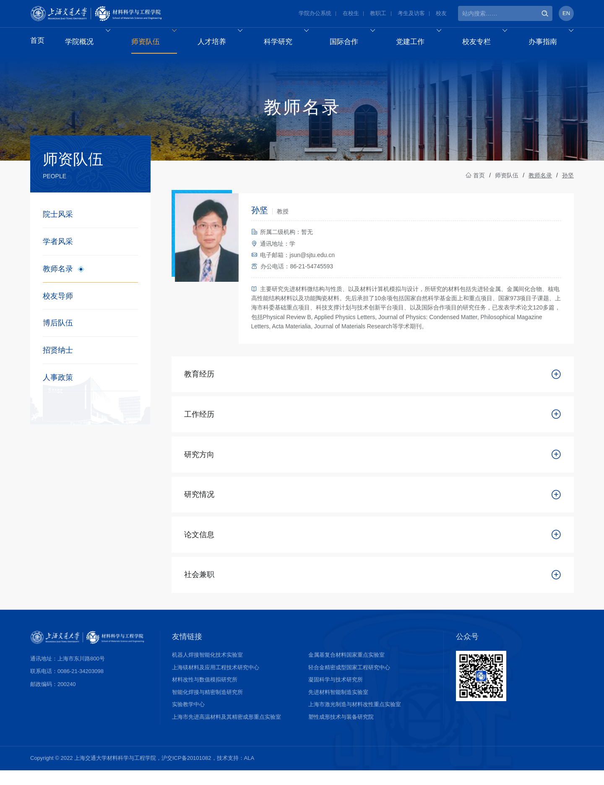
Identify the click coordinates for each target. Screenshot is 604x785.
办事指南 (555, 42)
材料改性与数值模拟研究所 (204, 694)
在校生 (351, 14)
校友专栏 (489, 42)
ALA (249, 772)
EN (566, 14)
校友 (441, 14)
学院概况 (93, 42)
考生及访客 (411, 14)
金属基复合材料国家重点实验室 (346, 669)
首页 (37, 42)
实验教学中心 (188, 719)
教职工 (378, 14)
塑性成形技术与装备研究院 (341, 731)
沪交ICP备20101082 (186, 772)
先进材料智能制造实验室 (338, 707)
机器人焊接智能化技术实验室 (207, 669)
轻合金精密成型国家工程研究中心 (349, 682)
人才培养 (225, 42)
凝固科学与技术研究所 (335, 694)
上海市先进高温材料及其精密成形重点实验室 (226, 731)
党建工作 (423, 42)
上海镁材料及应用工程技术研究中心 (215, 682)
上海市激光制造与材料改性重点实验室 (354, 719)
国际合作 (357, 42)
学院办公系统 (315, 14)
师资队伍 (158, 42)
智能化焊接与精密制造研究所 (207, 707)
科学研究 (291, 42)
